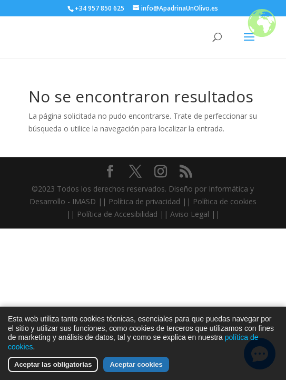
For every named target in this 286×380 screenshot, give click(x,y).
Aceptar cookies (136, 365)
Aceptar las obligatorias (53, 365)
